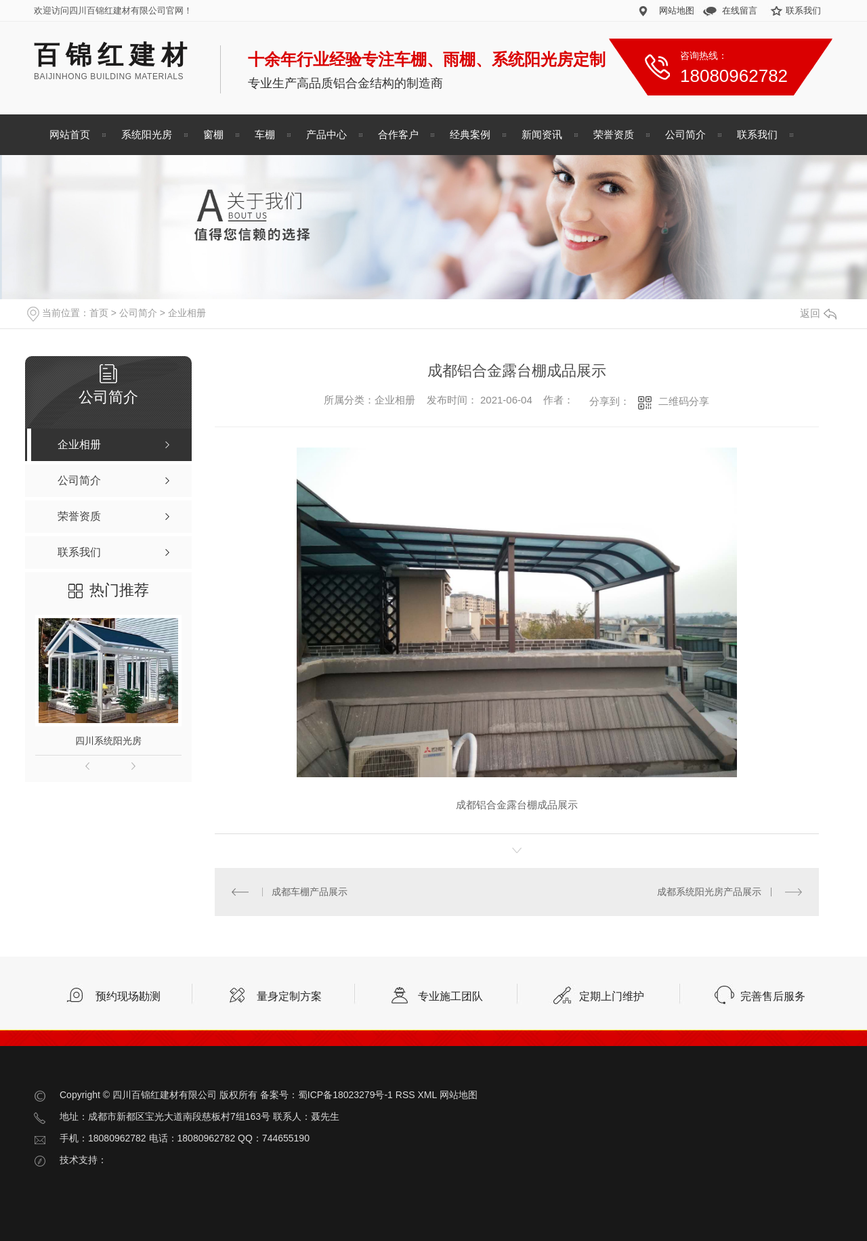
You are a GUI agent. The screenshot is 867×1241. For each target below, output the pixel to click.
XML (426, 1094)
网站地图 (676, 10)
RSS (405, 1094)
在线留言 (739, 10)
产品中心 (326, 134)
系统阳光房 (146, 134)
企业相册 (187, 312)
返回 (818, 313)
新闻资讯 (542, 134)
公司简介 (685, 134)
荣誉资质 (613, 134)
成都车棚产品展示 (309, 891)
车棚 (265, 134)
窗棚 (213, 134)
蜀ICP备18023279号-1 (345, 1094)
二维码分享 (683, 401)
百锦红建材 (113, 55)
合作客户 (398, 134)
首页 (98, 312)
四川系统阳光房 (108, 740)
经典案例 (470, 134)
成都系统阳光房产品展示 (709, 891)
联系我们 (803, 10)
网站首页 (69, 134)
